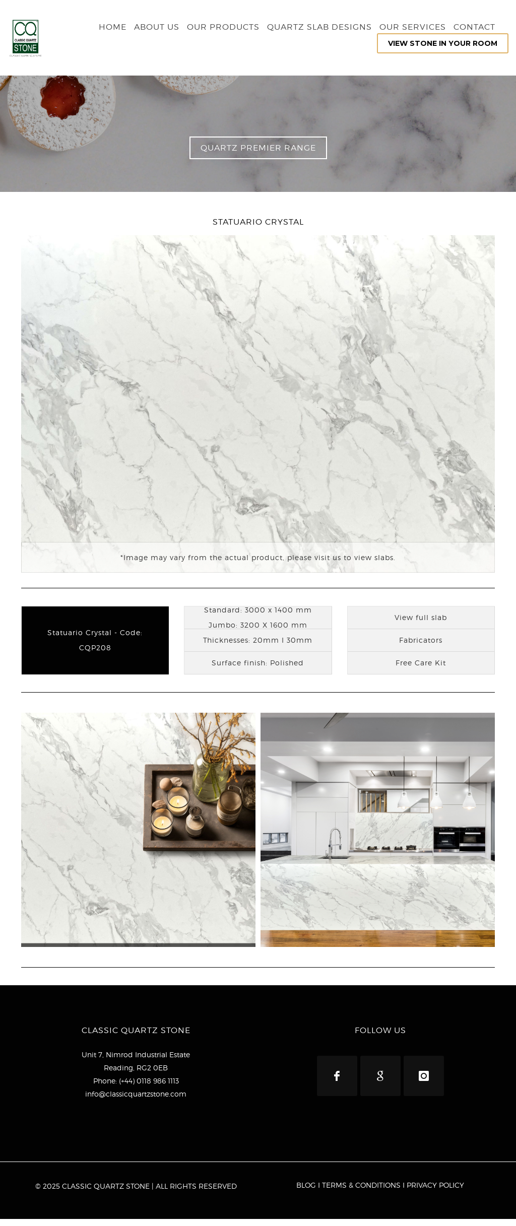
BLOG (306, 1192)
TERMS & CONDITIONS (361, 1192)
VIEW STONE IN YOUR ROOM (442, 43)
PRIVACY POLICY (435, 1192)
